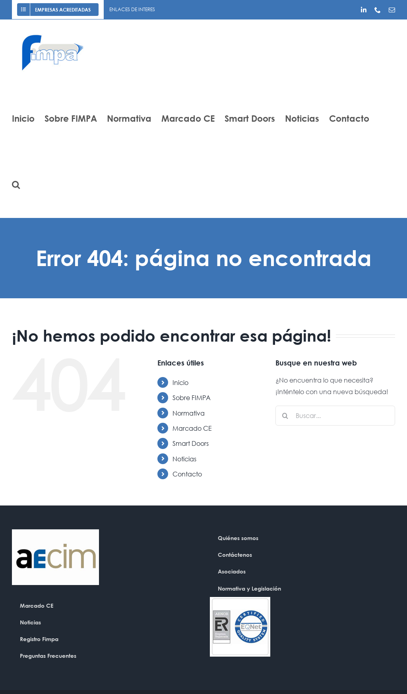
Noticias (184, 459)
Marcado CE (192, 428)
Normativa (188, 413)
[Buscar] (285, 416)
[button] (16, 185)
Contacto (187, 474)
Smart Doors (190, 443)
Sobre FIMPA (191, 397)
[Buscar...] (335, 416)
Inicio (180, 382)
